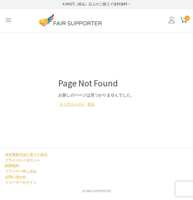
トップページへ (72, 104)
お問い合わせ (15, 177)
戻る (90, 104)
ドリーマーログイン (21, 182)
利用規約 (12, 166)
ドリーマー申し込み (21, 171)
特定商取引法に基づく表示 (26, 155)
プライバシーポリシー (22, 160)
